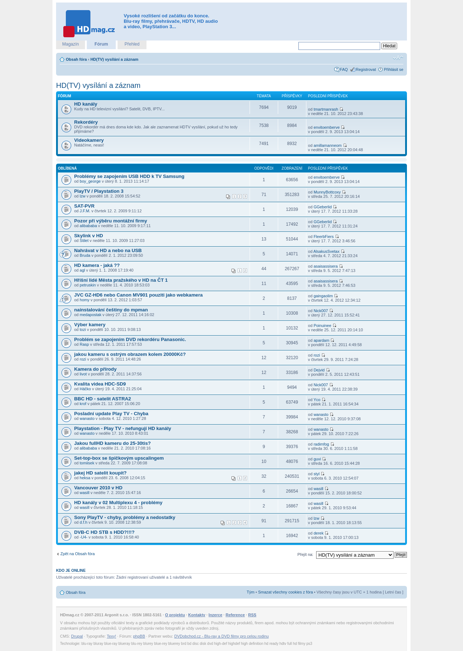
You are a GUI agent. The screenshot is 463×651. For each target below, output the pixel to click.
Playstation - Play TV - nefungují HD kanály (122, 428)
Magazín (70, 44)
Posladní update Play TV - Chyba (111, 413)
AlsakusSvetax (326, 251)
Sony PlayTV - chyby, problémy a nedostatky (124, 517)
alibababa (88, 226)
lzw (82, 196)
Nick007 (321, 311)
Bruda (85, 255)
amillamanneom (328, 145)
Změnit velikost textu (398, 58)
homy (84, 300)
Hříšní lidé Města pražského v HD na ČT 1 (121, 280)
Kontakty (196, 615)
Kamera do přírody (95, 369)
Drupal (77, 636)
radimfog (321, 444)
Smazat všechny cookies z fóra (285, 592)
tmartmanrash (326, 109)
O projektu (175, 615)
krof (83, 403)
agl (82, 270)
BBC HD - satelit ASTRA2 (102, 398)
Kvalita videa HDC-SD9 (100, 384)
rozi (83, 359)
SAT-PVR (84, 206)
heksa (85, 478)
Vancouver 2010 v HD (98, 487)
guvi (317, 459)
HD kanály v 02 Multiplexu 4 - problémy (118, 502)
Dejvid (319, 370)
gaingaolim (323, 296)
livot (83, 374)
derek (319, 533)
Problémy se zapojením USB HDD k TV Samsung (129, 176)
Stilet (84, 240)
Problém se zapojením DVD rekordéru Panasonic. (130, 339)
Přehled (131, 44)
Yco (317, 399)
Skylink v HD (88, 235)
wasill (84, 492)
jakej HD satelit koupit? (100, 473)
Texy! (111, 636)
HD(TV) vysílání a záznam (114, 59)
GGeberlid (323, 207)
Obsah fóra (76, 59)
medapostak (90, 314)
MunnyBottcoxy (327, 192)
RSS (252, 615)
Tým (250, 592)
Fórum (101, 44)
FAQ (344, 69)
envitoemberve (327, 127)
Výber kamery (90, 324)
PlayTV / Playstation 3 (98, 191)
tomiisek (87, 463)
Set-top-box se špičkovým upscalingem (119, 458)
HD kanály (85, 104)
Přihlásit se (393, 69)
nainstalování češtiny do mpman (111, 309)
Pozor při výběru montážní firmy (110, 221)
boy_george (90, 181)
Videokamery (89, 140)
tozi (83, 329)
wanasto (87, 418)
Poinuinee (322, 325)
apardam (321, 340)
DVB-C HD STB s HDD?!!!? (104, 532)
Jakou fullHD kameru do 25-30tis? (112, 443)
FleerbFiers (324, 236)
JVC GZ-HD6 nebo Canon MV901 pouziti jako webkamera (138, 295)
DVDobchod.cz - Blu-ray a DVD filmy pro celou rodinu (221, 636)
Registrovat (366, 69)
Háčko (85, 389)
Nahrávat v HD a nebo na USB (108, 250)
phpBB (139, 636)
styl (317, 474)
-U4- (83, 537)
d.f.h (83, 522)
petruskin (88, 285)
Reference (235, 615)
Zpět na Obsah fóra (77, 554)
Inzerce (215, 615)
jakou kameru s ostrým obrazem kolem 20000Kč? (130, 354)
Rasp (84, 344)
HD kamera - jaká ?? (97, 265)
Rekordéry (86, 122)
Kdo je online (71, 570)
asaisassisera (326, 266)
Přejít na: (305, 554)
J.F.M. (85, 211)
